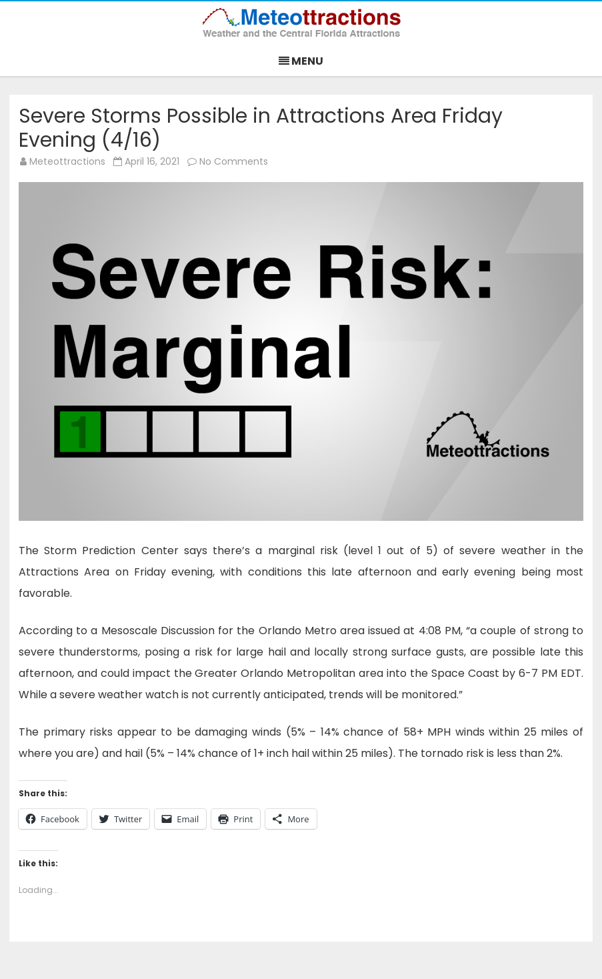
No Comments (233, 161)
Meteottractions (67, 161)
